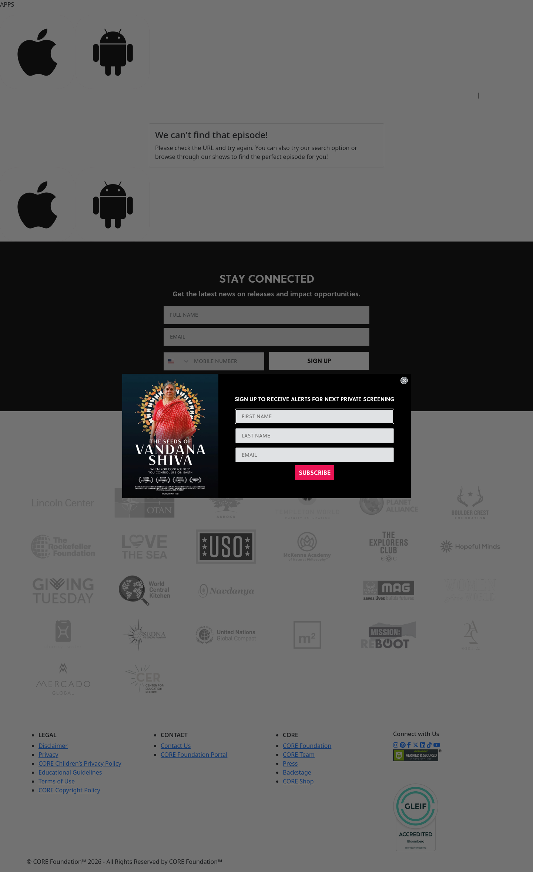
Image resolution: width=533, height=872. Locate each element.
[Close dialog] (404, 380)
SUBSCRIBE (315, 472)
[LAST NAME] (314, 435)
